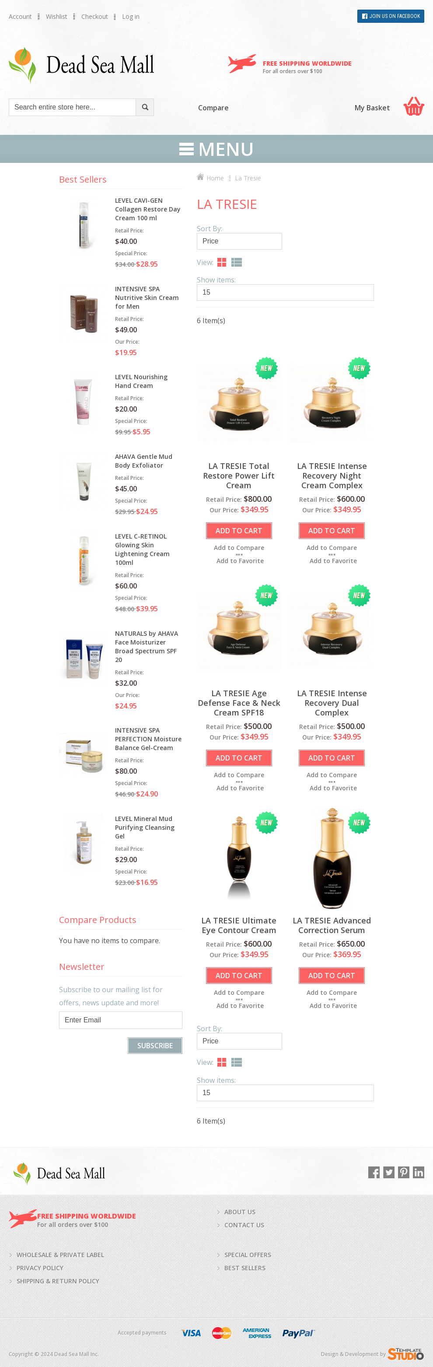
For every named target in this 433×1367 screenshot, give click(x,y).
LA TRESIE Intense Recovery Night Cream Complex (332, 475)
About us (239, 1212)
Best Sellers (244, 1268)
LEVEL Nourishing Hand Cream (141, 381)
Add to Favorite (240, 561)
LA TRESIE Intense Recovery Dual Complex (332, 703)
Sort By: (209, 228)
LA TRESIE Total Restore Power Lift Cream (239, 475)
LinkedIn (418, 1172)
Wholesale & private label (60, 1255)
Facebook (374, 1172)
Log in (131, 16)
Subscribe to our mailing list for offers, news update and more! (111, 996)
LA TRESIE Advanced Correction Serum (332, 925)
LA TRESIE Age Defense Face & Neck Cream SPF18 (239, 703)
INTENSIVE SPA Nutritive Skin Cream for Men (147, 297)
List (236, 262)
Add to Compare (239, 547)
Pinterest (403, 1172)
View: (205, 262)
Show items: (216, 279)
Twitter (389, 1172)
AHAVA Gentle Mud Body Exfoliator (143, 460)
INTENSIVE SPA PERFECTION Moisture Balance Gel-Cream (148, 739)
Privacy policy (40, 1268)
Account (20, 16)
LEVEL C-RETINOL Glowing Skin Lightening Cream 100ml (142, 549)
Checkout (94, 16)
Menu (226, 149)
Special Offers (247, 1255)
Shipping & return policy (58, 1281)
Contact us (244, 1225)
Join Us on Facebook (395, 16)
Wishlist (56, 16)
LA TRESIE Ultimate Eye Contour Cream (238, 925)
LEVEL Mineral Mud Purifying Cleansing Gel (145, 827)
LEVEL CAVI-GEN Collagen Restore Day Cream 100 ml (148, 209)
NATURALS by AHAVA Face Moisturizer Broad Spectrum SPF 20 (146, 646)
